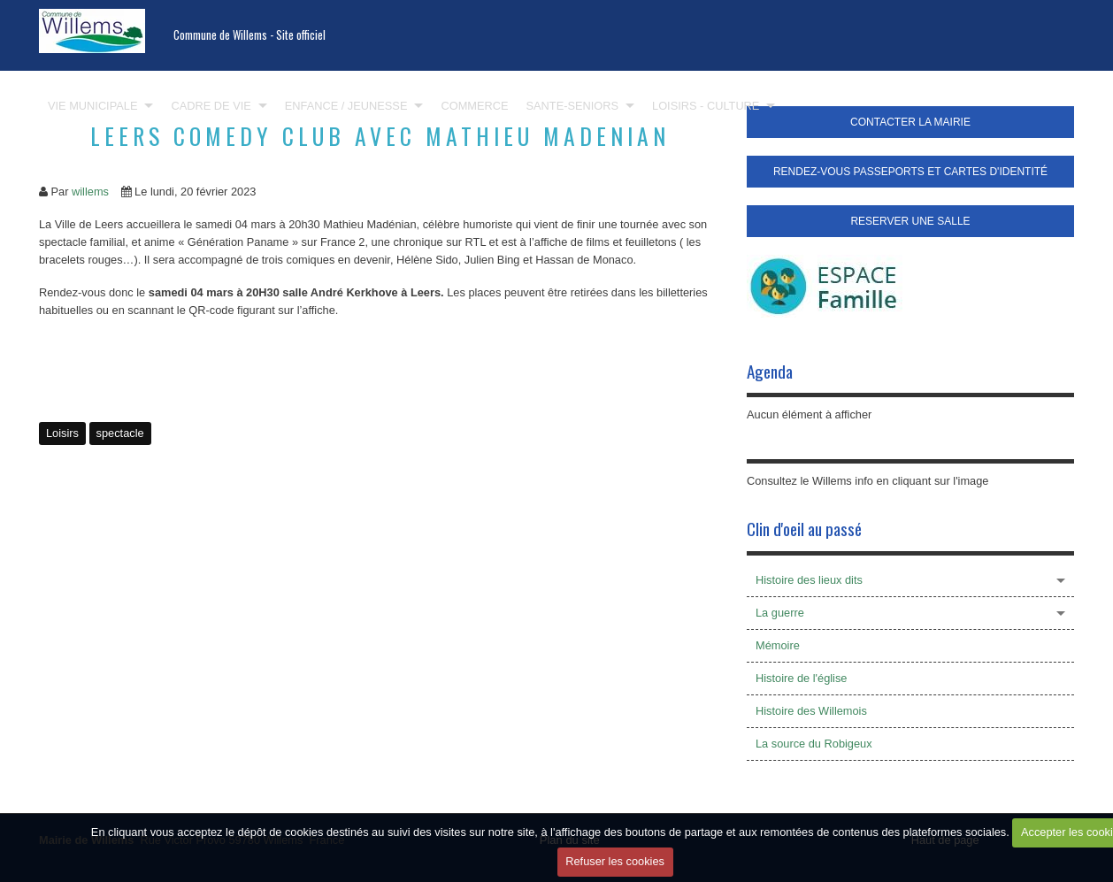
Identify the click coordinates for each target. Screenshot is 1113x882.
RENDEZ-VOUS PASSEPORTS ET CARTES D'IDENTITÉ (910, 171)
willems (90, 191)
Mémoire (778, 645)
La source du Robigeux (814, 743)
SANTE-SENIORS (572, 105)
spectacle (120, 433)
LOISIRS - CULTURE (705, 105)
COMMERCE (474, 105)
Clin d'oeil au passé (804, 528)
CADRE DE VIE (210, 105)
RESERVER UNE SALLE (910, 221)
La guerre (780, 612)
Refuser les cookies (614, 861)
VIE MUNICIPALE (92, 105)
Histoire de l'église (801, 678)
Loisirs (62, 433)
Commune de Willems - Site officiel (249, 35)
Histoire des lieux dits (809, 580)
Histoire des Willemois (811, 710)
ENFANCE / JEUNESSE (346, 105)
